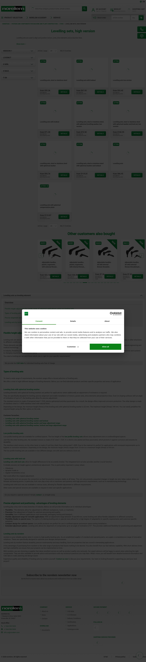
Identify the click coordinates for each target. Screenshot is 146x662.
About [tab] (107, 321)
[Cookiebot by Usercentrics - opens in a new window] (111, 313)
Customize (72, 347)
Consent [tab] (39, 321)
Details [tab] (73, 321)
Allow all (105, 347)
